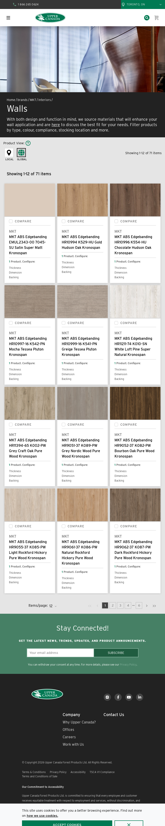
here (56, 124)
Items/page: (38, 605)
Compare (23, 221)
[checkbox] (11, 221)
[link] (89, 605)
